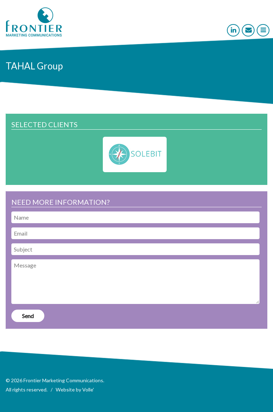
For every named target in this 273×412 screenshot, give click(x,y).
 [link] (263, 30)
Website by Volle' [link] (75, 389)
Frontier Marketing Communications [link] (63, 380)
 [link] (248, 30)
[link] (34, 34)
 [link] (233, 30)
